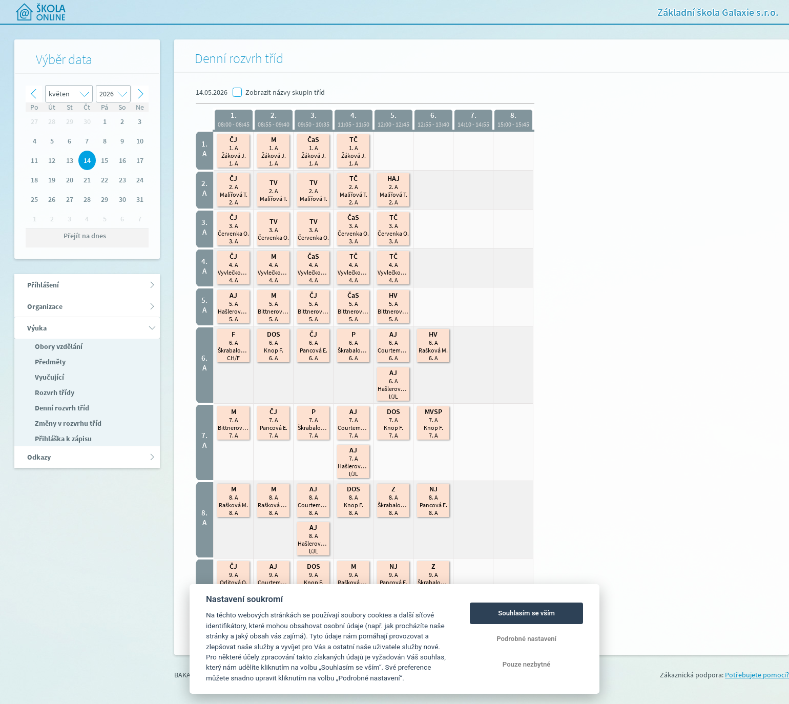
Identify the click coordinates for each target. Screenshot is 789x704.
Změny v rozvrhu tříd (67, 423)
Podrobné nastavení (526, 639)
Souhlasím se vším (526, 613)
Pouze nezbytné (527, 664)
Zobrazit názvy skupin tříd (285, 92)
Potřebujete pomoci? (757, 674)
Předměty (49, 361)
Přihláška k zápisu (62, 438)
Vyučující (48, 377)
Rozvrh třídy (53, 392)
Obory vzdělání (57, 346)
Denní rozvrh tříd (61, 407)
